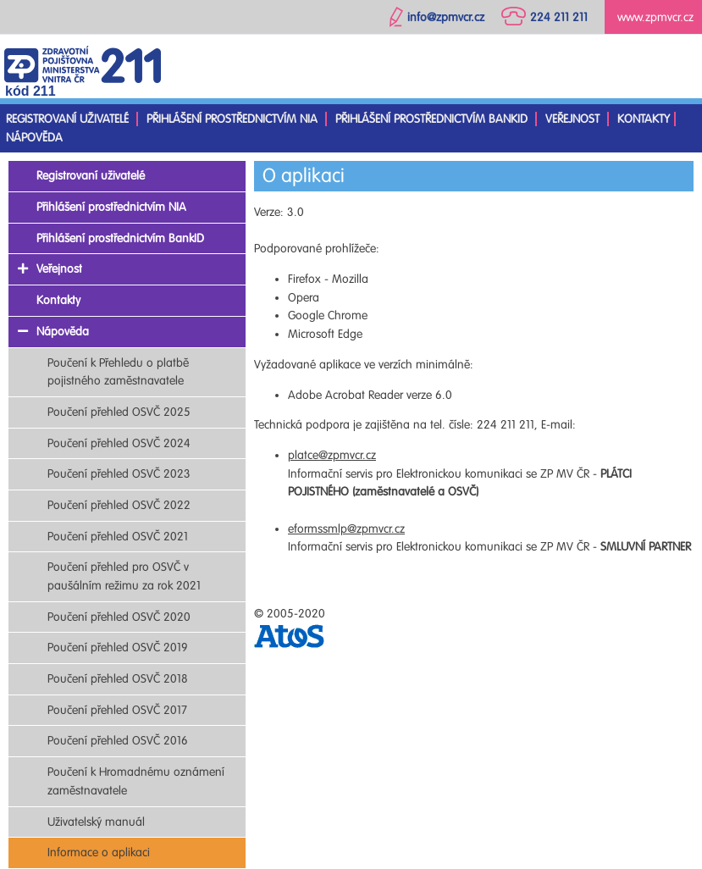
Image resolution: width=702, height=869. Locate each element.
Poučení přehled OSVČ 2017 (117, 710)
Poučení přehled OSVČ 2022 (119, 505)
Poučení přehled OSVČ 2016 (117, 740)
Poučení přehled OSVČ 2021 (117, 536)
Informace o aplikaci (98, 852)
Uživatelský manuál (96, 822)
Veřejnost (572, 119)
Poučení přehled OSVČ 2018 (117, 679)
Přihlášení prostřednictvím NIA (232, 119)
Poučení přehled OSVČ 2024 (119, 443)
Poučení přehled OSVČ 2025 (119, 412)
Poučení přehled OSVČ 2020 (119, 617)
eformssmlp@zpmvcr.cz (346, 529)
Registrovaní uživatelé (67, 119)
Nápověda (34, 137)
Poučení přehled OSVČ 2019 (117, 647)
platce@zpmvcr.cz (332, 455)
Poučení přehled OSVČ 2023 (119, 474)
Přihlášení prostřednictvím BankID (431, 119)
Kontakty (643, 119)
